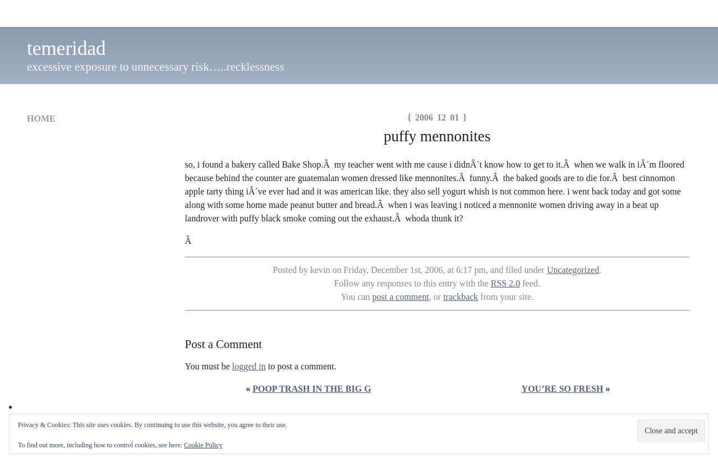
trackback (460, 297)
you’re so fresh (563, 388)
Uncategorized (573, 270)
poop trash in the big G (311, 388)
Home (41, 118)
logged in (249, 366)
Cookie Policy (203, 445)
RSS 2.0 (505, 283)
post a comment (400, 297)
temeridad (66, 48)
